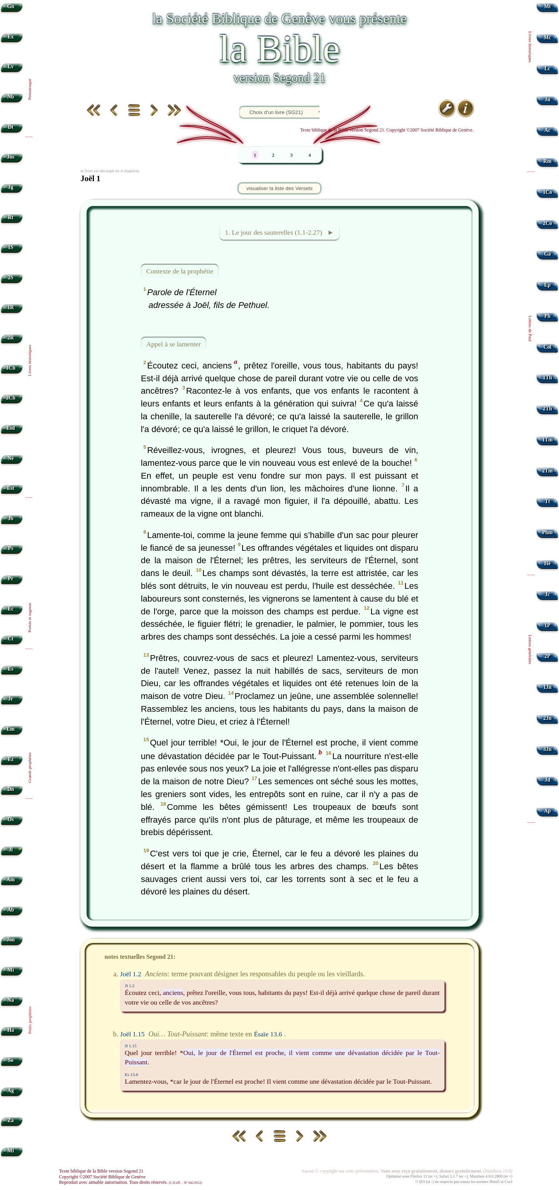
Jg (11, 187)
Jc (547, 594)
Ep (547, 285)
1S (10, 247)
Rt (10, 217)
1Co (547, 192)
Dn (10, 789)
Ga (547, 254)
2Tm (547, 471)
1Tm (547, 440)
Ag (10, 1090)
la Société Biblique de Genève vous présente (279, 18)
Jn (547, 99)
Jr (10, 699)
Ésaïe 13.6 (268, 1034)
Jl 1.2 (130, 985)
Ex (10, 37)
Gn (10, 6)
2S (10, 277)
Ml (10, 1151)
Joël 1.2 (130, 974)
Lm (10, 729)
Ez (11, 759)
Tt (547, 501)
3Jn (547, 749)
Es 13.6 (131, 1074)
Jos (10, 157)
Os (10, 819)
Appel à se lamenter (173, 344)
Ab (10, 910)
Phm (547, 532)
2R (10, 338)
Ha (10, 1030)
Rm (547, 161)
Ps (11, 548)
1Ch (10, 368)
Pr (10, 578)
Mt (547, 6)
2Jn (547, 718)
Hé (547, 563)
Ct (10, 639)
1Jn (547, 687)
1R (10, 307)
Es (10, 669)
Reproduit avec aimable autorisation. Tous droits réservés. (130, 1182)
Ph (547, 316)
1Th (547, 378)
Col (547, 347)
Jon (11, 940)
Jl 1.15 (131, 1045)
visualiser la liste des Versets (279, 188)
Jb (10, 518)
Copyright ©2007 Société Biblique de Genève (102, 1177)
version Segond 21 (279, 78)
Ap (547, 811)
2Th (547, 409)
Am (11, 879)
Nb (10, 97)
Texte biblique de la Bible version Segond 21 (101, 1171)
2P (547, 656)
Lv (10, 66)
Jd (547, 780)
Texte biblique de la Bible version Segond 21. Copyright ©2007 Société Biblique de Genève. (387, 130)
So (10, 1060)
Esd (10, 428)
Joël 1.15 (132, 1034)
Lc (547, 68)
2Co (547, 223)
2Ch (10, 398)
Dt (10, 127)
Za (10, 1120)
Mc (547, 37)
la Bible (279, 49)
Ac (547, 130)
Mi (10, 970)
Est (10, 488)
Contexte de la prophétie (179, 271)
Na (10, 1000)
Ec (11, 609)
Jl (11, 850)
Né (10, 458)
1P (547, 625)
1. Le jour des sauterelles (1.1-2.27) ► (279, 232)
